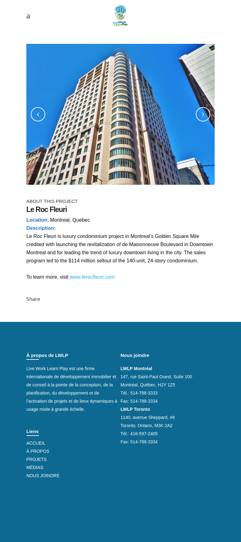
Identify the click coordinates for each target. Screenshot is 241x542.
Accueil (36, 443)
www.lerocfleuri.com (92, 277)
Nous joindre (43, 475)
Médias (34, 467)
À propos (37, 451)
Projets (36, 459)
